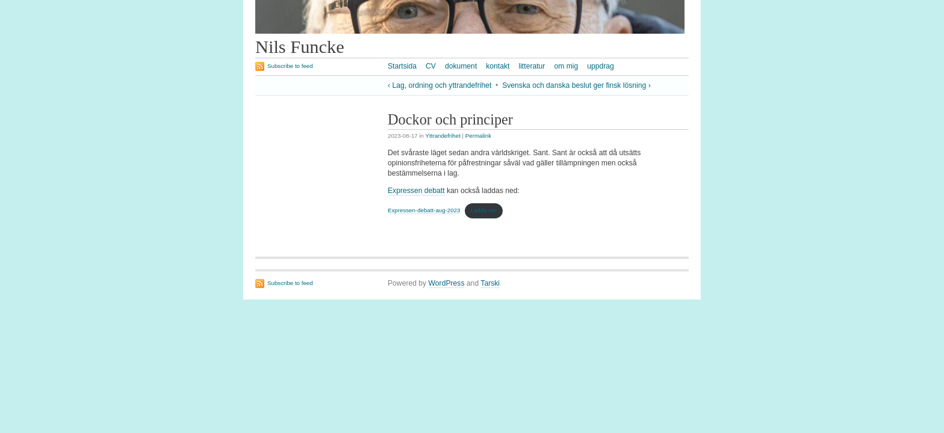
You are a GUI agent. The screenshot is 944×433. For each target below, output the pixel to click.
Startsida (402, 66)
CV (431, 66)
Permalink (478, 135)
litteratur (531, 66)
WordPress (447, 283)
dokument (461, 66)
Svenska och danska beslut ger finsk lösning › (576, 85)
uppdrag (600, 66)
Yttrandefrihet (443, 135)
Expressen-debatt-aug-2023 (424, 210)
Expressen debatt (416, 190)
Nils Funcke (299, 47)
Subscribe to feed (290, 66)
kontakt (497, 66)
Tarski (490, 283)
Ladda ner (483, 210)
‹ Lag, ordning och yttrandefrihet (439, 85)
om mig (566, 66)
